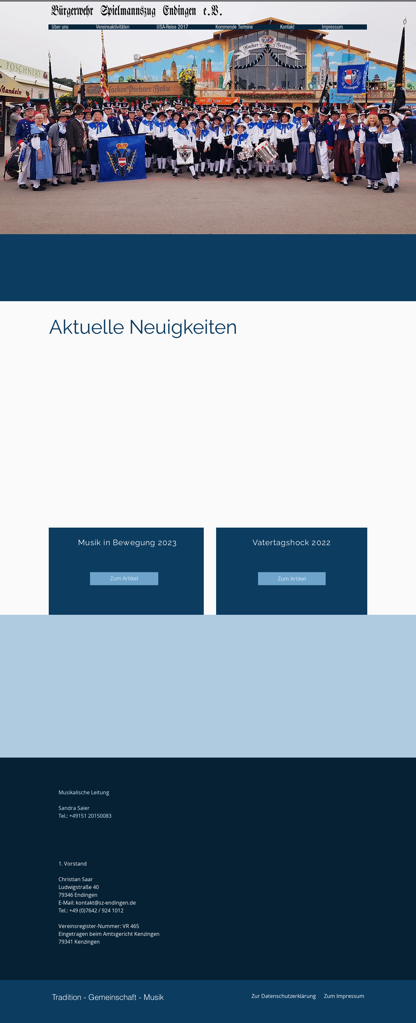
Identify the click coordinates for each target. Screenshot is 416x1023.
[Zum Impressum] (344, 996)
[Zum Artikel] (124, 578)
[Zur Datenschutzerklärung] (284, 996)
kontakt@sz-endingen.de (106, 902)
